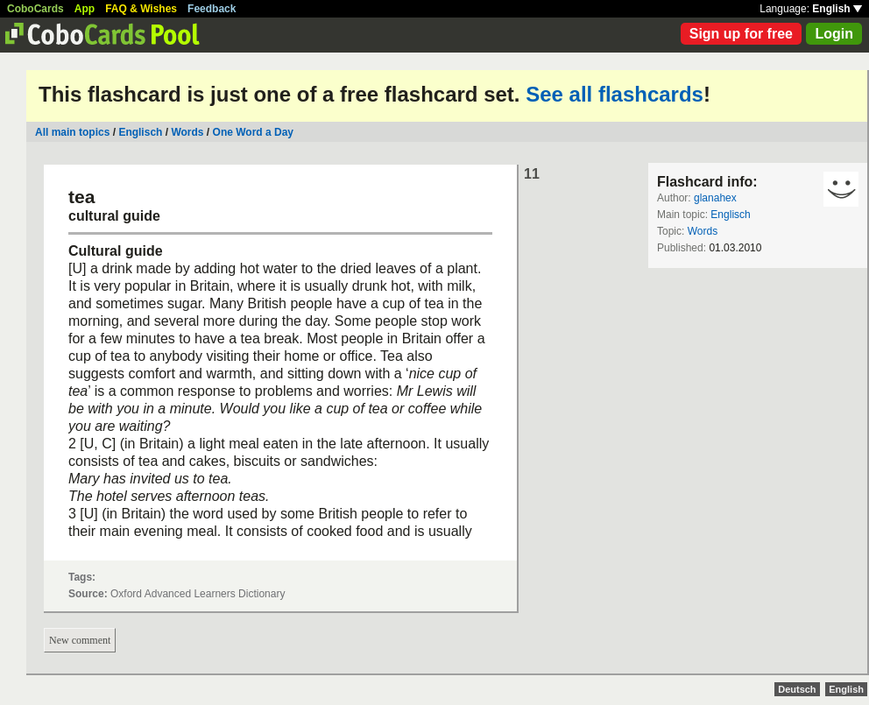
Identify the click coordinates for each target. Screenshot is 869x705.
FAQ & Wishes (141, 9)
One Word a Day (253, 132)
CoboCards (35, 9)
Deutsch (797, 689)
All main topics (72, 132)
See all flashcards (614, 94)
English (837, 9)
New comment (79, 640)
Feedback (211, 9)
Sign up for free (741, 33)
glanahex (715, 198)
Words (187, 132)
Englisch (140, 132)
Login (834, 33)
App (84, 9)
